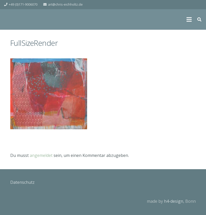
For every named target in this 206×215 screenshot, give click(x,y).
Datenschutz (22, 182)
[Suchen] (199, 19)
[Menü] (189, 19)
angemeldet (41, 155)
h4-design (173, 201)
